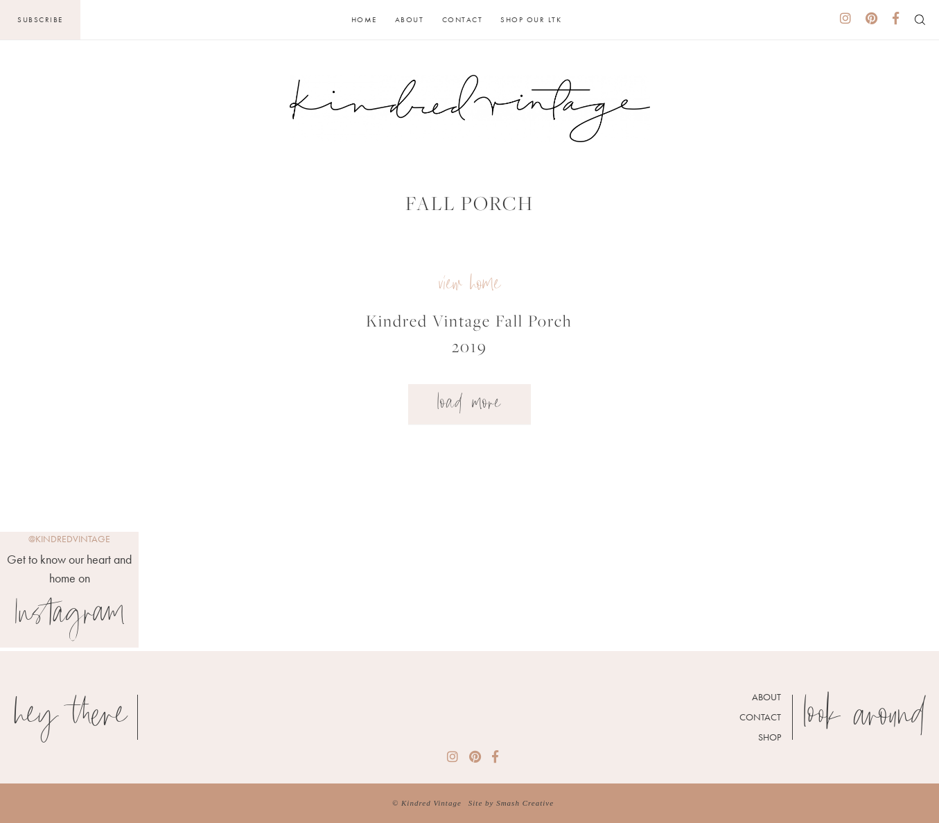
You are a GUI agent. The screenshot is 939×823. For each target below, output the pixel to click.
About (409, 19)
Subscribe (40, 19)
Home (364, 19)
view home (469, 285)
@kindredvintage (69, 538)
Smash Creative (525, 803)
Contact (462, 19)
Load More (469, 404)
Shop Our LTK (530, 19)
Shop (769, 737)
